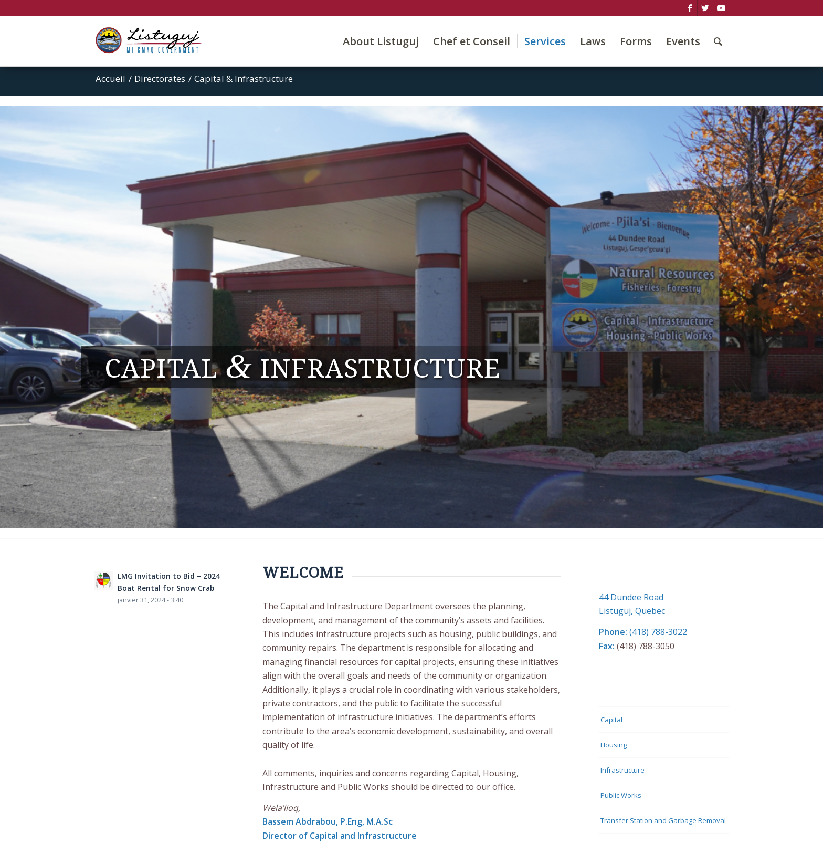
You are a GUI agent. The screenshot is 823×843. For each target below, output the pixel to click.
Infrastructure (622, 770)
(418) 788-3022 (658, 632)
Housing (613, 745)
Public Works (620, 795)
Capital (611, 719)
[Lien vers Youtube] (721, 8)
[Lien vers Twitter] (705, 8)
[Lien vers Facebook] (689, 8)
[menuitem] (381, 41)
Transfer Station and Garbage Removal (663, 820)
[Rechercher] (718, 41)
